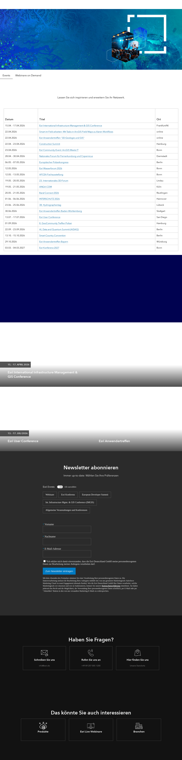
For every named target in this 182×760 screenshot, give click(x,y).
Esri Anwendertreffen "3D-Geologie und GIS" (62, 137)
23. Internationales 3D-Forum (54, 180)
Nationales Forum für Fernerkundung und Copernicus (66, 156)
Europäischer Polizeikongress (53, 162)
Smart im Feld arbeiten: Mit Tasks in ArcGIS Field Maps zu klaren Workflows (76, 131)
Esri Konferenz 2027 (49, 247)
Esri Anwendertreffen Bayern (53, 241)
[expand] (177, 382)
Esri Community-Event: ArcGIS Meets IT (58, 150)
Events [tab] (6, 75)
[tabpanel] (91, 168)
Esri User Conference (49, 217)
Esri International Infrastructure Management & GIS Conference (70, 125)
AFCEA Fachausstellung (51, 174)
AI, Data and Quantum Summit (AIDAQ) (59, 229)
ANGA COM (45, 186)
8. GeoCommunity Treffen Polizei (55, 223)
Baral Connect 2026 (49, 193)
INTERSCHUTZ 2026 (49, 198)
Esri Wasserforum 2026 (50, 168)
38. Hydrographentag (50, 205)
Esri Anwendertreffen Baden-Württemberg (60, 211)
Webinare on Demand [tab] (28, 75)
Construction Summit (49, 144)
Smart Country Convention (52, 235)
